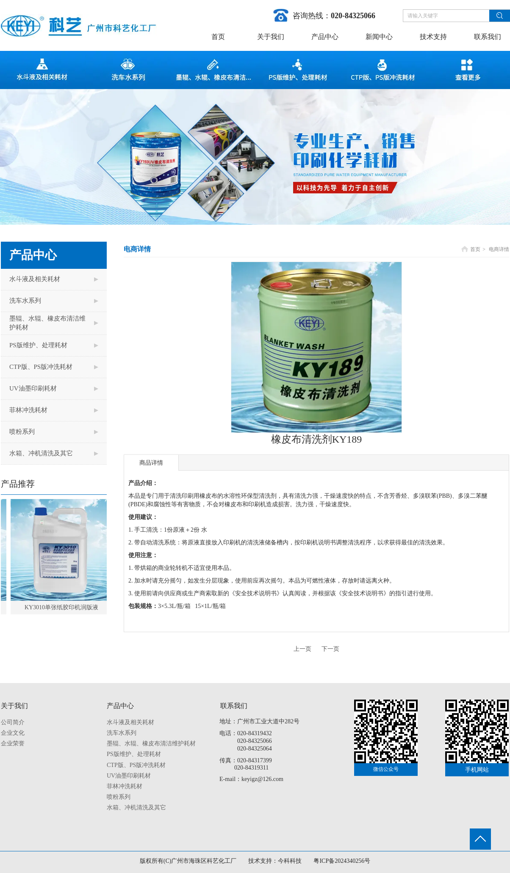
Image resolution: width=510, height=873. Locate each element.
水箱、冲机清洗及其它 (136, 807)
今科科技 (290, 861)
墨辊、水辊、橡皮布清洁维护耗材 (151, 743)
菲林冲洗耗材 (124, 786)
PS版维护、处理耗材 (134, 754)
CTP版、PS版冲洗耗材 (136, 765)
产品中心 (120, 705)
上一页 (302, 649)
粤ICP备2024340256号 (341, 861)
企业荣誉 (13, 743)
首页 (475, 249)
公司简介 (13, 722)
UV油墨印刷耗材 (129, 776)
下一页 (330, 649)
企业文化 (13, 733)
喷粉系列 (118, 797)
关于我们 (14, 705)
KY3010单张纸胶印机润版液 (64, 607)
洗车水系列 (121, 733)
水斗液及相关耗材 (130, 722)
